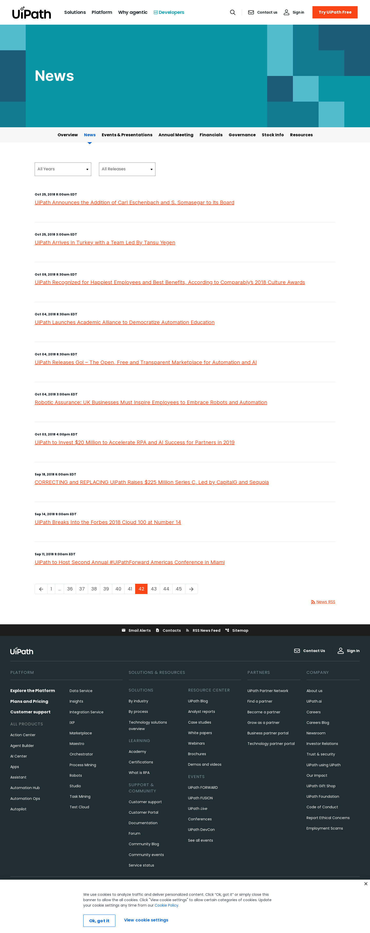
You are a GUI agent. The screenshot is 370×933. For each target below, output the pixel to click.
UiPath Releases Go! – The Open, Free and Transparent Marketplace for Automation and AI (146, 362)
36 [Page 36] (71, 589)
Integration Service (87, 712)
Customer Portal (143, 812)
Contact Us (309, 651)
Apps (14, 766)
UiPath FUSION (200, 798)
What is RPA (139, 772)
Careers (314, 712)
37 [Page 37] (83, 589)
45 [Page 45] (180, 589)
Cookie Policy (166, 926)
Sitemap (236, 630)
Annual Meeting (176, 135)
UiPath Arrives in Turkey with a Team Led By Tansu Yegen (105, 242)
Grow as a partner (263, 722)
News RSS (322, 602)
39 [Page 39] (107, 589)
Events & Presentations (127, 135)
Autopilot (18, 809)
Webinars (196, 743)
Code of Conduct (322, 807)
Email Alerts (136, 630)
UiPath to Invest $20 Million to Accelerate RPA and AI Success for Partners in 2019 (135, 442)
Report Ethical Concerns (328, 817)
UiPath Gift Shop (321, 786)
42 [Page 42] (143, 589)
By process (138, 711)
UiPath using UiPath (324, 764)
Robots (76, 775)
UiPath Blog (198, 701)
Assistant (18, 777)
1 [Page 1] (52, 589)
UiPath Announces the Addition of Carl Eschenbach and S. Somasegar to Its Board (134, 202)
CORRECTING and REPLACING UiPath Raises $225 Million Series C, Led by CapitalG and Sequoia (152, 482)
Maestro (77, 743)
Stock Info (273, 135)
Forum (134, 833)
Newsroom (316, 733)
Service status (141, 865)
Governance (242, 135)
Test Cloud (79, 807)
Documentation (143, 822)
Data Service (81, 690)
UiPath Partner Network (267, 690)
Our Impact (317, 775)
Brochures (197, 753)
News (90, 135)
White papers (200, 732)
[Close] (365, 905)
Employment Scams (325, 828)
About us (314, 690)
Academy (137, 751)
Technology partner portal (271, 743)
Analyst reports (201, 711)
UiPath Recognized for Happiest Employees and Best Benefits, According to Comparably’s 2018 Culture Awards (170, 282)
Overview (68, 135)
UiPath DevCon (201, 829)
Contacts (168, 630)
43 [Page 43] (155, 589)
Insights (76, 701)
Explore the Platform (32, 691)
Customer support (30, 712)
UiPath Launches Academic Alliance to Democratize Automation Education (125, 322)
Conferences (200, 819)
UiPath (197, 808)
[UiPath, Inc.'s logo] (22, 650)
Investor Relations (322, 743)
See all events (200, 840)
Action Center (22, 734)
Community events (146, 854)
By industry (138, 701)
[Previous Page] (41, 589)
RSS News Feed (203, 630)
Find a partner (259, 701)
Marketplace (81, 733)
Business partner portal (268, 733)
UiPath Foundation (323, 796)
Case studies (199, 722)
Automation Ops (25, 798)
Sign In (349, 651)
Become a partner (263, 712)
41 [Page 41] (131, 589)
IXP (72, 722)
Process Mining (83, 764)
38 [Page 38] (95, 589)
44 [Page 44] (168, 589)
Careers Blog (318, 722)
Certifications (141, 762)
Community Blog (144, 844)
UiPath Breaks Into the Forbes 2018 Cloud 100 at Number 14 (108, 522)
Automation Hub (25, 787)
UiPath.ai (314, 701)
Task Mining (80, 796)
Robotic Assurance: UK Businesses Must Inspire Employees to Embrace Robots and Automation (151, 402)
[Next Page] (191, 589)
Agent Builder (22, 745)
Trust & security (321, 754)
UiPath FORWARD (203, 787)
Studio (75, 786)
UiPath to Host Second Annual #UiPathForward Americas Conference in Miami (130, 562)
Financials (211, 135)
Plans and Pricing (29, 701)
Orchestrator (81, 754)
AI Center (18, 756)
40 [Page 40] (120, 589)
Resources (301, 135)
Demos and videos (204, 764)
